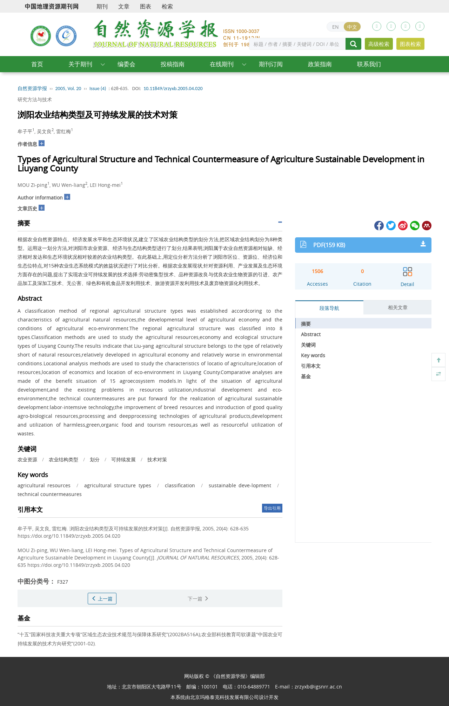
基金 (306, 376)
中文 (352, 26)
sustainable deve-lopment (240, 485)
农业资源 (27, 459)
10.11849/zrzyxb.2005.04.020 (173, 88)
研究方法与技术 (35, 99)
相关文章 (398, 307)
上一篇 (102, 598)
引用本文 (311, 365)
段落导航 (329, 308)
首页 (37, 64)
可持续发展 (123, 459)
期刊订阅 (271, 64)
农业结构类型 (63, 459)
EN (335, 26)
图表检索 (410, 43)
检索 (167, 6)
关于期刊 (80, 64)
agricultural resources (44, 485)
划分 (95, 459)
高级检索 (378, 43)
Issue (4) (97, 88)
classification (180, 485)
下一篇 (198, 598)
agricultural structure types (117, 485)
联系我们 (369, 64)
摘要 (306, 323)
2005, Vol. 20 (68, 88)
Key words (313, 355)
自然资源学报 (32, 88)
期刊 (102, 6)
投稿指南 (173, 64)
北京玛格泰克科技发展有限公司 (224, 697)
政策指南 (320, 64)
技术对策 (157, 459)
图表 (145, 6)
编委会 (126, 64)
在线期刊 (222, 64)
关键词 (308, 344)
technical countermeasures (50, 494)
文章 (123, 6)
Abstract (311, 334)
